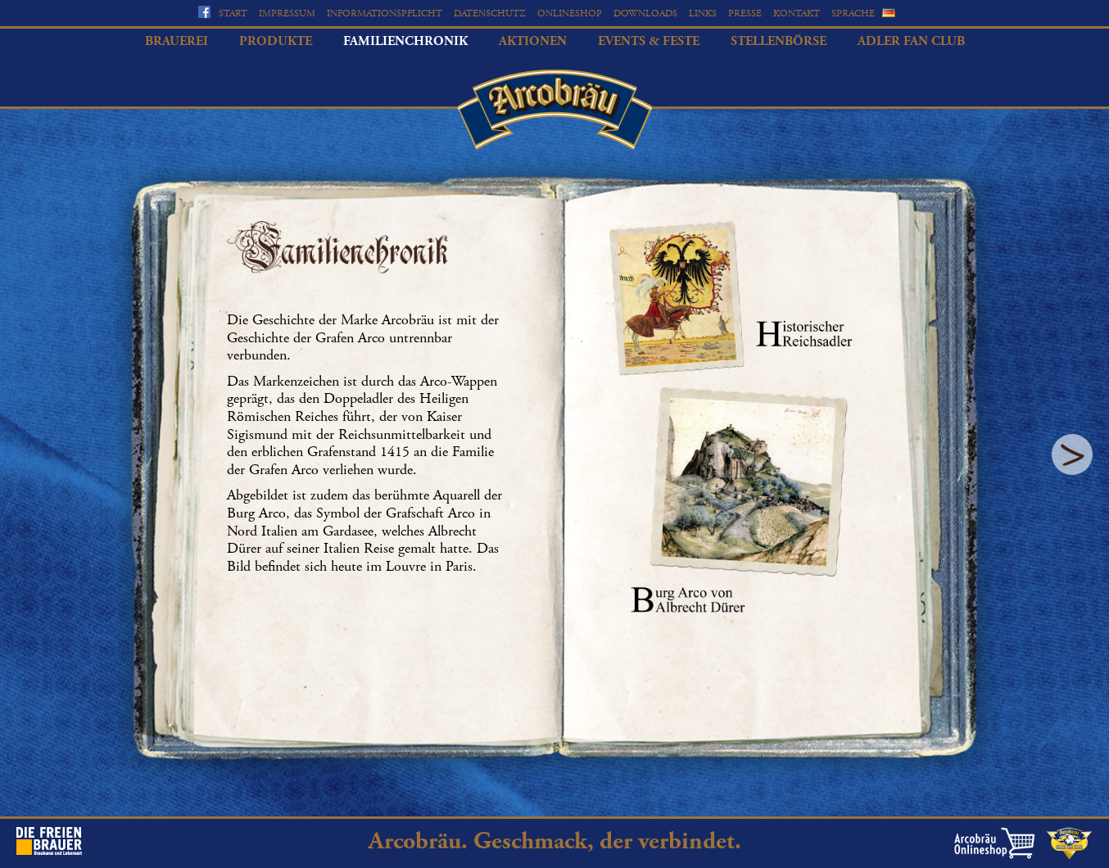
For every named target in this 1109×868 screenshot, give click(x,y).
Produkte (275, 41)
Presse (745, 13)
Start (233, 13)
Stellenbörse (778, 41)
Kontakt (796, 13)
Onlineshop (569, 13)
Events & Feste (648, 41)
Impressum (287, 13)
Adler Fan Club (911, 41)
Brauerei (176, 41)
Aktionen (533, 41)
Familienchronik (405, 41)
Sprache (853, 13)
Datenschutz (490, 13)
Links (703, 13)
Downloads (645, 13)
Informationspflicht (384, 13)
